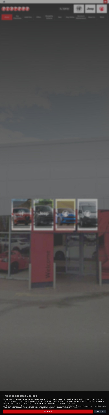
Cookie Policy (70, 403)
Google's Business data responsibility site (77, 406)
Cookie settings (99, 411)
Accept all (48, 411)
